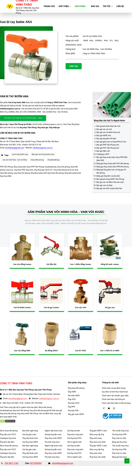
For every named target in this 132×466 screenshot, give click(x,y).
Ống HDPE (72, 392)
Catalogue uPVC (102, 154)
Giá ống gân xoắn (29, 434)
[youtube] (109, 408)
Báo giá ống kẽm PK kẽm (106, 139)
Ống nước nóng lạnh (75, 434)
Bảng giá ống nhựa (119, 442)
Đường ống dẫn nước (53, 434)
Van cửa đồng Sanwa (22, 264)
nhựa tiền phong (37, 160)
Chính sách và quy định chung (113, 388)
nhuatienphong (53, 160)
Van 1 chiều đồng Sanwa (80, 264)
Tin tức (108, 6)
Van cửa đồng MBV (22, 350)
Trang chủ (49, 6)
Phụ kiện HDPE (74, 396)
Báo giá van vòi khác (104, 185)
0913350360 (35, 463)
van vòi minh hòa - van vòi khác (15, 160)
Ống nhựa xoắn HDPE (53, 438)
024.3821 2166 (11, 463)
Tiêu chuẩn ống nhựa (120, 431)
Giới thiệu (65, 6)
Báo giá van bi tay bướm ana (43, 154)
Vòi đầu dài (51, 264)
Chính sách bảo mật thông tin (113, 399)
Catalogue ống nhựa (8, 438)
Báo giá (95, 6)
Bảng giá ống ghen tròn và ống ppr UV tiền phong (111, 171)
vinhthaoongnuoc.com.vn (43, 148)
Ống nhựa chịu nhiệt (97, 442)
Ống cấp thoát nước (30, 438)
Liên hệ (120, 6)
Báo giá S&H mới (103, 151)
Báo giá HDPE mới (103, 135)
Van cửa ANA (80, 307)
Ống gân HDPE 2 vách (98, 431)
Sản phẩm (81, 6)
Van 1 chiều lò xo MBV (109, 350)
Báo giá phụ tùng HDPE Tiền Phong (110, 179)
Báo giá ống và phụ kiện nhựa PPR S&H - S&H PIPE (112, 158)
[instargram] (114, 408)
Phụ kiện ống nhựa (52, 442)
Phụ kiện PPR (73, 411)
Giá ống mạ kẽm (73, 431)
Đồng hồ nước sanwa (110, 264)
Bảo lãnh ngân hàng (30, 431)
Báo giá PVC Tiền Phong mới (107, 148)
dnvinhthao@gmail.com (14, 148)
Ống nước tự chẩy (119, 438)
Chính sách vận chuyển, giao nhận (115, 396)
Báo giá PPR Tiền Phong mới (107, 145)
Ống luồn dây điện (7, 442)
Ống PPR (71, 407)
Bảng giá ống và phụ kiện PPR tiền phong (112, 167)
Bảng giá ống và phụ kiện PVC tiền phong (112, 163)
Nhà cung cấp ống (97, 434)
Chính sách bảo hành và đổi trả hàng (116, 403)
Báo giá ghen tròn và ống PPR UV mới (111, 142)
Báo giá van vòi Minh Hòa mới (108, 132)
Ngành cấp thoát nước (53, 431)
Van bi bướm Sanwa (22, 307)
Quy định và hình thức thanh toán (115, 392)
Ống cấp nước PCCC (8, 434)
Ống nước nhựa (96, 438)
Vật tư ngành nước (74, 442)
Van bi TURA (80, 350)
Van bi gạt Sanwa (51, 307)
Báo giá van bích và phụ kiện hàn (109, 188)
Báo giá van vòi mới (104, 129)
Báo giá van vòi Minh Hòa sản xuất (110, 182)
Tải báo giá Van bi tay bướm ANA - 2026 (23, 118)
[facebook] (103, 408)
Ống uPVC (72, 399)
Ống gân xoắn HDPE (76, 414)
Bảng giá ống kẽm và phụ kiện (108, 176)
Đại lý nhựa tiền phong (9, 431)
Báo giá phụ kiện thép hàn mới (108, 126)
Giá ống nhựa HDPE (30, 442)
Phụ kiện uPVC (74, 403)
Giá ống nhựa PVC (74, 438)
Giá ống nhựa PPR (119, 434)
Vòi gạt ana (110, 307)
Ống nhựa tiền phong (76, 388)
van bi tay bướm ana (20, 154)
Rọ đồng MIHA (51, 350)
